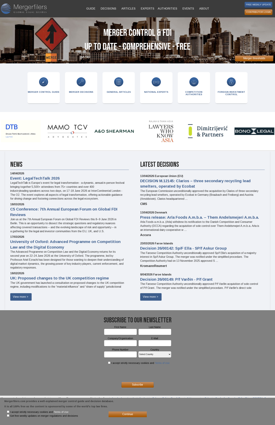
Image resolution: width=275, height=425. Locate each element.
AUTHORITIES (167, 8)
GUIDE (90, 8)
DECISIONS (108, 8)
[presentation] (137, 373)
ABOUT (204, 8)
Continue (127, 414)
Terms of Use (162, 363)
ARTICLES (128, 8)
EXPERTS (147, 8)
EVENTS (188, 8)
